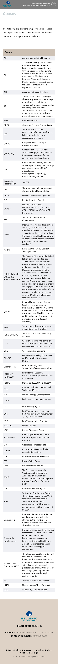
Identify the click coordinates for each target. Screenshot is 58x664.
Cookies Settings (29, 653)
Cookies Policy (44, 650)
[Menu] (53, 4)
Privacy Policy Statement (19, 650)
